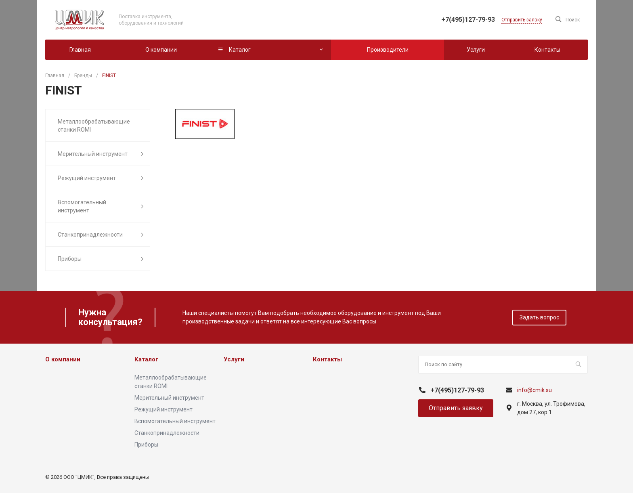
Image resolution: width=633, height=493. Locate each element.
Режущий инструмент (101, 178)
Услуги (234, 359)
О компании (62, 359)
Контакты (327, 359)
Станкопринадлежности (101, 235)
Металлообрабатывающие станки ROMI (94, 125)
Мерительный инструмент (101, 154)
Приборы (101, 259)
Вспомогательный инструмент (101, 206)
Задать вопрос (539, 317)
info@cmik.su (534, 390)
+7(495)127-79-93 (468, 19)
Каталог (146, 359)
